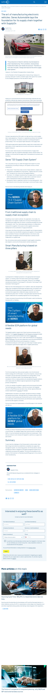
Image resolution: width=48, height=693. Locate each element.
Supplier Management (18, 334)
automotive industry (18, 490)
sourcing (19, 390)
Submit (6, 551)
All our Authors (12, 482)
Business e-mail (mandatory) (32, 528)
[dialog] (24, 108)
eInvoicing (11, 339)
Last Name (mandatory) (30, 521)
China (26, 490)
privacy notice (32, 547)
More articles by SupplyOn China (16, 479)
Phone (26, 534)
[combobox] (26, 537)
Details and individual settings (13, 108)
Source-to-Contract (32, 334)
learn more (5, 608)
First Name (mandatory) (8, 521)
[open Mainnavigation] (45, 2)
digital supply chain (34, 490)
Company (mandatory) (8, 528)
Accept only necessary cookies (26, 108)
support (14, 558)
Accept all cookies (25, 111)
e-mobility (16, 492)
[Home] (5, 2)
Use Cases (3, 11)
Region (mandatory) (8, 534)
